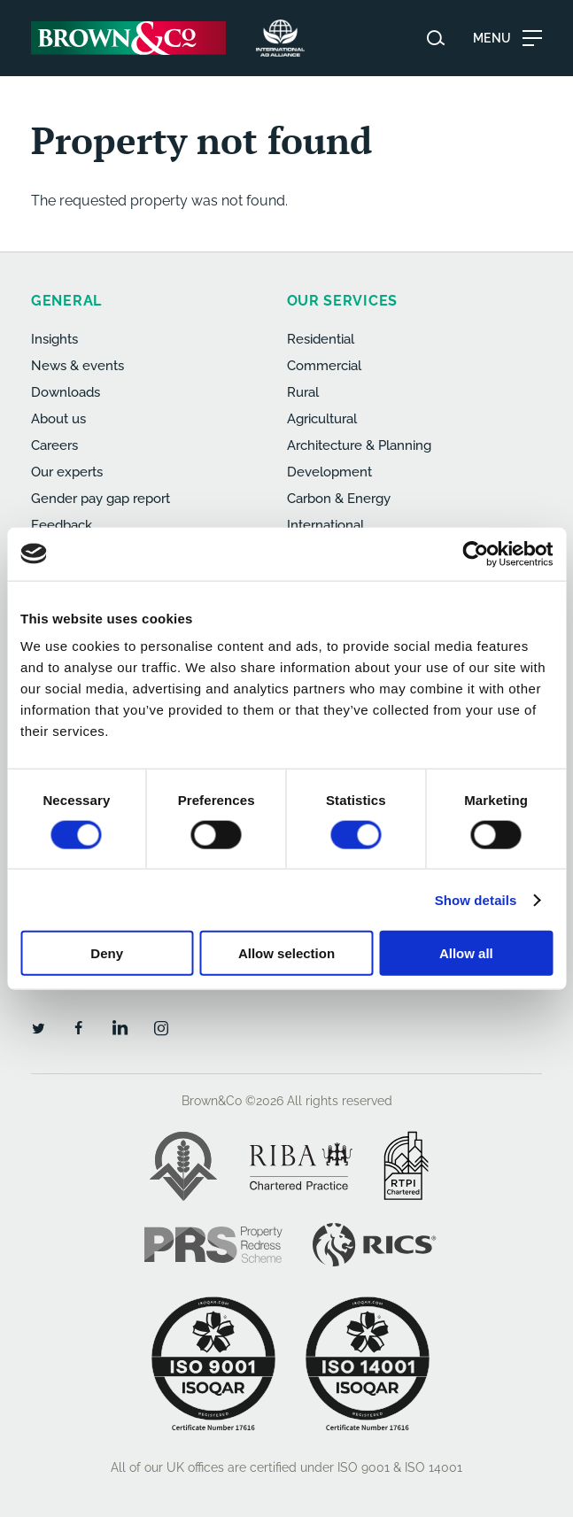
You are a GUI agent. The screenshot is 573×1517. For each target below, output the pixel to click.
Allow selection (286, 953)
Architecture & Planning (359, 445)
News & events (77, 366)
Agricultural (322, 419)
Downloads (65, 392)
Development (329, 472)
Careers (54, 445)
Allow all (466, 953)
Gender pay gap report (100, 499)
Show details (476, 899)
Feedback (61, 525)
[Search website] (436, 38)
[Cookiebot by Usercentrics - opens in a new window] (475, 553)
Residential (320, 339)
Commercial (324, 366)
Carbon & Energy (339, 499)
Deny (106, 953)
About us (58, 419)
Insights (54, 339)
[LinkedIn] (119, 1027)
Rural (303, 392)
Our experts (67, 472)
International (325, 525)
